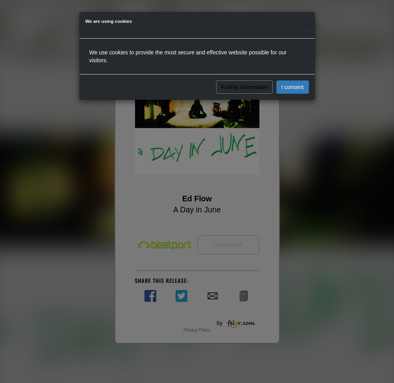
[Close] (306, 28)
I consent (292, 87)
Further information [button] (244, 87)
